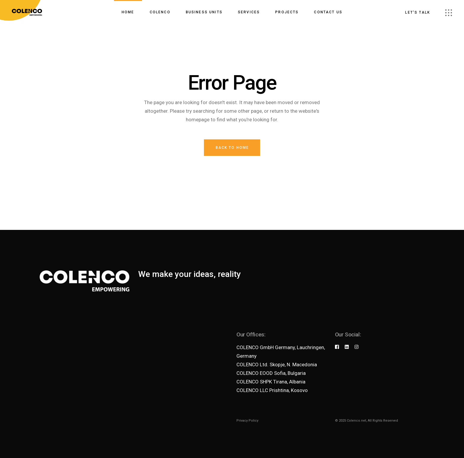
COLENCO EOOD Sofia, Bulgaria (271, 373)
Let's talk (417, 12)
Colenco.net (356, 420)
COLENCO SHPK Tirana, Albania (270, 382)
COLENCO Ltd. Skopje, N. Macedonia (276, 364)
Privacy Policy (247, 420)
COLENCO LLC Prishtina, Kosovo (272, 390)
